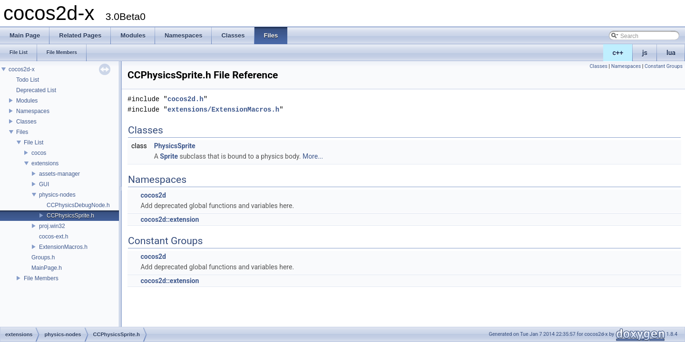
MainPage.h (46, 268)
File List (33, 142)
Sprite (169, 156)
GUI (44, 184)
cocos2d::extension (169, 219)
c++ (618, 53)
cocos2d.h (185, 99)
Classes (26, 121)
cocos (38, 153)
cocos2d (153, 195)
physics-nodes (57, 194)
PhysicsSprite (175, 146)
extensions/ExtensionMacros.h (223, 109)
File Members (41, 278)
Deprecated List (36, 90)
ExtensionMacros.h (63, 247)
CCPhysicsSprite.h (70, 215)
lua (670, 53)
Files (22, 132)
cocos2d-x (22, 69)
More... (313, 156)
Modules (27, 100)
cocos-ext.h (53, 236)
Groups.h (43, 257)
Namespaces (32, 111)
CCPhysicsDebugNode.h (78, 205)
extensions (45, 163)
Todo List (27, 79)
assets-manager (59, 174)
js (644, 53)
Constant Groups (664, 66)
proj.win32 (52, 226)
